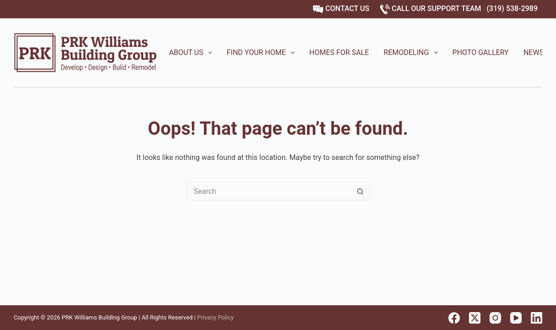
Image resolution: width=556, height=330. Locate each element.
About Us (192, 52)
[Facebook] (454, 318)
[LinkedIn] (536, 318)
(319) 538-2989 (512, 8)
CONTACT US (341, 8)
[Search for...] (268, 191)
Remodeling (413, 52)
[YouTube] (516, 318)
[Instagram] (495, 318)
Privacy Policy (215, 317)
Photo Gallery (480, 52)
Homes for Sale (339, 52)
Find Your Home (262, 52)
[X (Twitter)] (474, 318)
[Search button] (360, 191)
